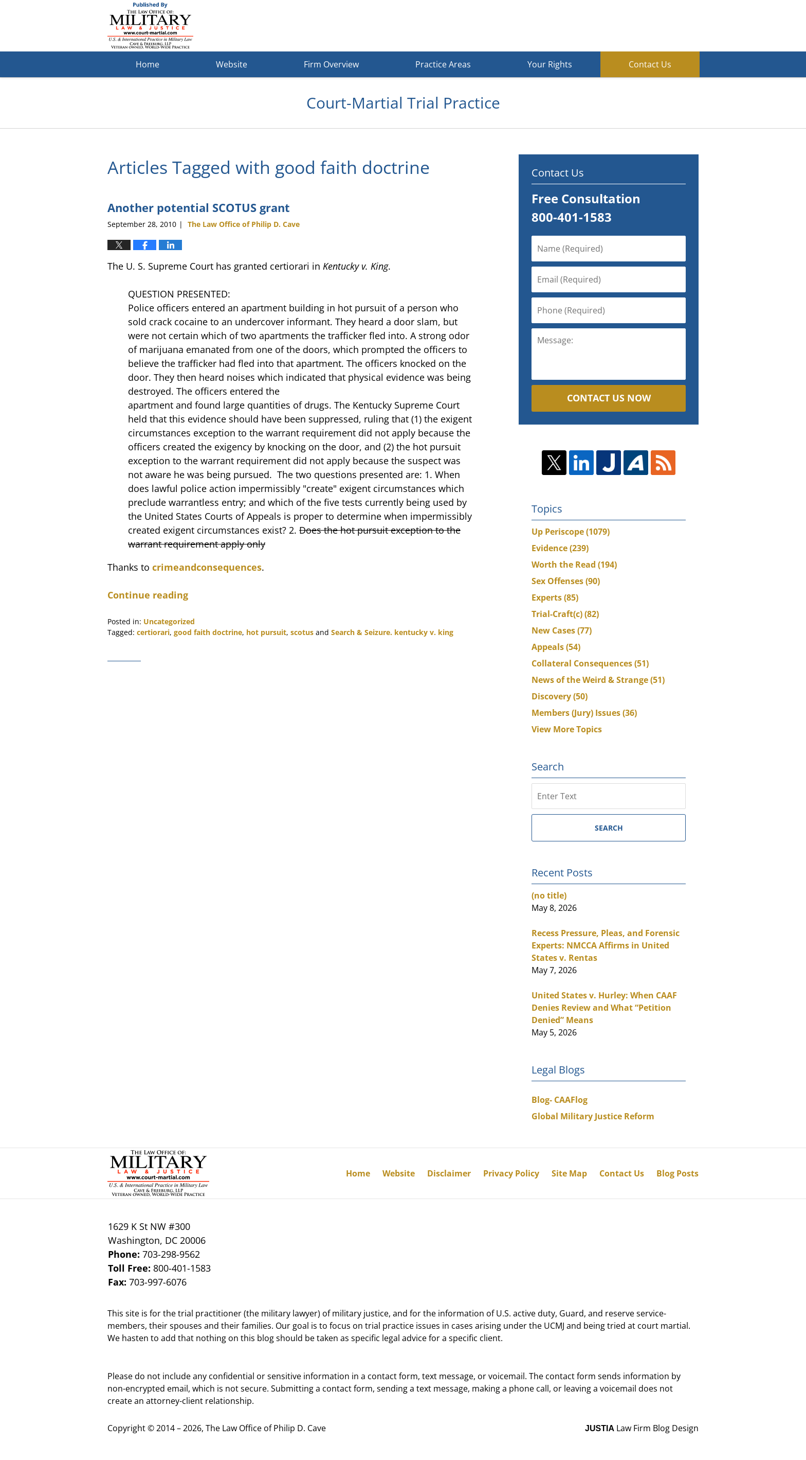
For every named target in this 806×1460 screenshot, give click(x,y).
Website (231, 64)
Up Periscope (571, 531)
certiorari (153, 632)
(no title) (549, 895)
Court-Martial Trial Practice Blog (150, 26)
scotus (302, 632)
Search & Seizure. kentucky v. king (392, 632)
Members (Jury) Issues (584, 712)
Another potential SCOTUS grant (198, 207)
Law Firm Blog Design (642, 1428)
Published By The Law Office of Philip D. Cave (623, 26)
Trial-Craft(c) (565, 614)
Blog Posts (677, 1173)
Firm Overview (331, 64)
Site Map (569, 1173)
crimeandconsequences (207, 567)
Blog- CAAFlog (560, 1099)
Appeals (556, 647)
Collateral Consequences (590, 663)
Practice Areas (443, 64)
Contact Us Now (609, 398)
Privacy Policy (511, 1173)
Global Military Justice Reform (593, 1116)
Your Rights (549, 64)
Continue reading (147, 595)
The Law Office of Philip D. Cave (266, 1428)
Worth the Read (574, 564)
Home (147, 64)
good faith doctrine (208, 632)
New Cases (562, 630)
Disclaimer (449, 1173)
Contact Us (650, 64)
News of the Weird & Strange (598, 679)
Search (609, 828)
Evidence (560, 548)
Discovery (560, 696)
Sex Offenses (566, 581)
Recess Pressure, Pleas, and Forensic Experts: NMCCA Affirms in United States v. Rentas (606, 945)
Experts (555, 597)
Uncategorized (169, 621)
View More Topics (567, 729)
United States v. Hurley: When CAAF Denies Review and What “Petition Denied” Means (604, 1008)
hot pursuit (266, 632)
